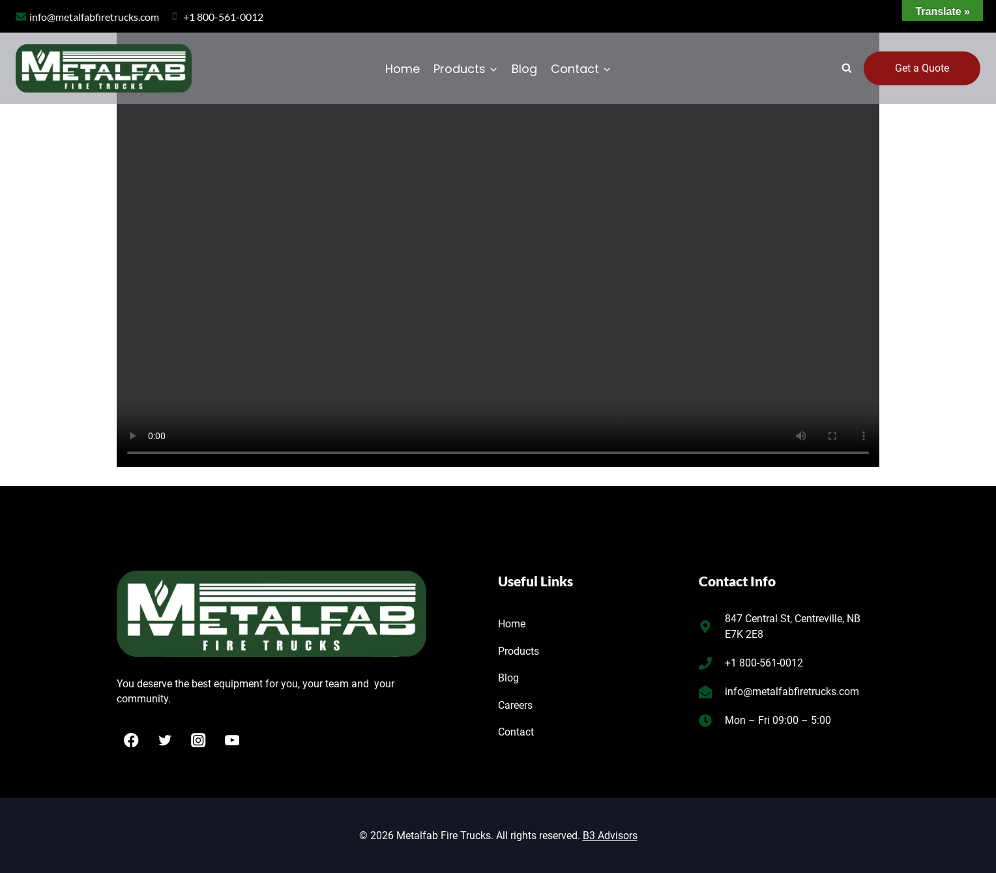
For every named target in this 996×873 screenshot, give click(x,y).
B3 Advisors (610, 835)
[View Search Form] (846, 68)
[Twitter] (165, 740)
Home (402, 69)
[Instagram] (198, 740)
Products (518, 651)
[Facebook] (131, 740)
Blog (524, 69)
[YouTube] (232, 740)
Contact (516, 732)
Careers (515, 705)
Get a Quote (922, 68)
